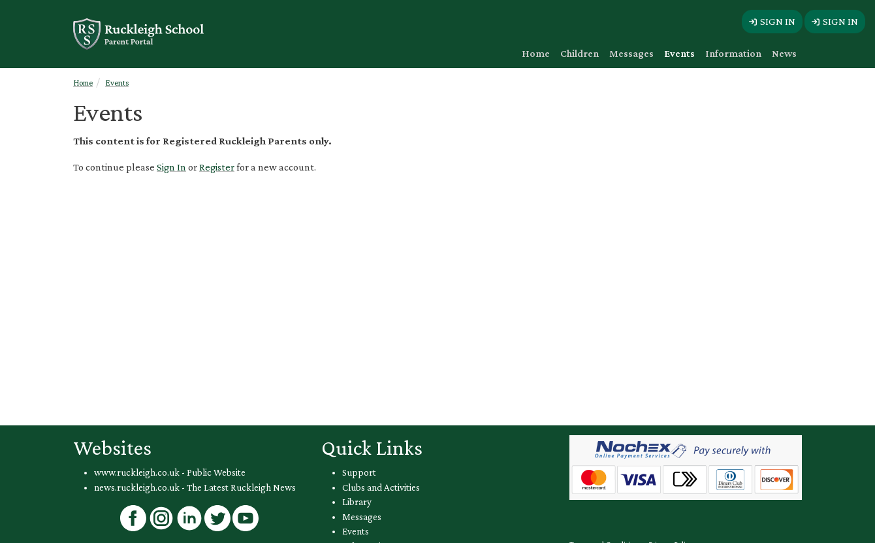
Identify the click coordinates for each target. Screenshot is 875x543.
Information (733, 53)
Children (579, 53)
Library (357, 502)
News (784, 53)
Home (536, 53)
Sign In (171, 167)
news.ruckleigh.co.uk (137, 487)
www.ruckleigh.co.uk (137, 472)
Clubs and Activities (381, 487)
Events (679, 53)
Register (216, 167)
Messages (631, 53)
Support (359, 472)
